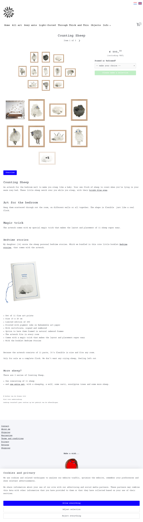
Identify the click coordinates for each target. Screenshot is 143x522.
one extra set (17, 384)
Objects (96, 25)
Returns (5, 445)
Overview (10, 173)
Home (7, 25)
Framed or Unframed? (105, 61)
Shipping (5, 432)
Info (107, 25)
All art (17, 25)
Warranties (6, 435)
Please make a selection (115, 73)
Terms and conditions (12, 439)
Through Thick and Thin (73, 25)
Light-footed (47, 25)
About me (5, 429)
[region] (53, 511)
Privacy (5, 442)
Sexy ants (30, 25)
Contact (5, 426)
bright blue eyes (98, 190)
